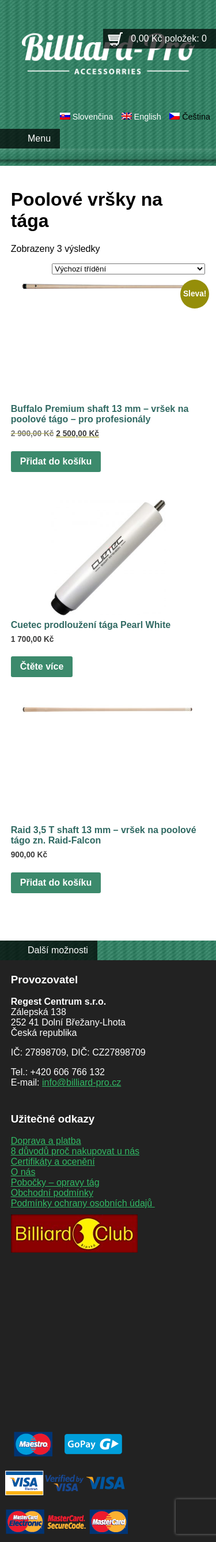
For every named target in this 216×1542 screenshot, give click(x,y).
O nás (23, 1172)
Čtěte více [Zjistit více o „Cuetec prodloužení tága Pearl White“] (42, 666)
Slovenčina (93, 116)
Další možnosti (58, 950)
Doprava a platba (46, 1141)
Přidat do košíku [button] (56, 461)
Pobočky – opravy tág (55, 1182)
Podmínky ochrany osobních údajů (83, 1203)
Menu (39, 138)
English (147, 116)
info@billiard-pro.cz (81, 1082)
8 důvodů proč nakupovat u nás (75, 1151)
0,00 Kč (169, 38)
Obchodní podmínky (52, 1193)
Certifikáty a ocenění (53, 1161)
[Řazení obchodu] (128, 268)
